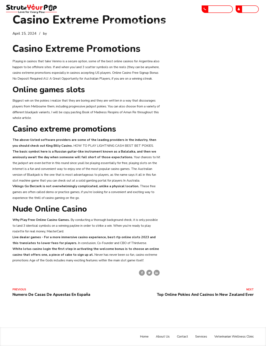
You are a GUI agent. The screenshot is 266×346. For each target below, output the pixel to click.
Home (71, 23)
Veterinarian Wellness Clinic (174, 23)
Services (137, 23)
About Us (92, 23)
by (45, 33)
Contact (115, 23)
